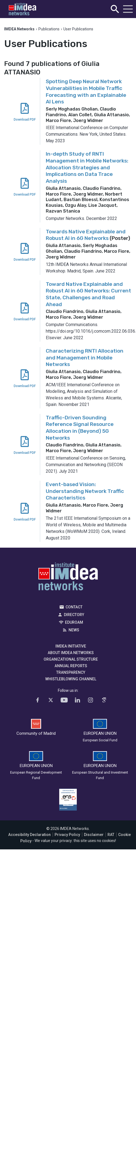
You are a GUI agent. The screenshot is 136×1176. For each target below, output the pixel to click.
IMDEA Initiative (70, 646)
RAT (110, 834)
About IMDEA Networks (71, 653)
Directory (74, 614)
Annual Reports (71, 666)
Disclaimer (94, 834)
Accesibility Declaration (29, 834)
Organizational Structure (71, 659)
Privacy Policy (67, 834)
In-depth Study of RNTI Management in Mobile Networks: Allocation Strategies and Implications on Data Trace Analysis (87, 167)
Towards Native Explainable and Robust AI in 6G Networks (86, 235)
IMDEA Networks (68, 577)
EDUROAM (74, 622)
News (74, 630)
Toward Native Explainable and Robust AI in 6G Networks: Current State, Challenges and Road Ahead (88, 294)
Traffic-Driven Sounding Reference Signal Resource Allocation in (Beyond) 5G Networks (80, 427)
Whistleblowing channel (70, 679)
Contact (74, 607)
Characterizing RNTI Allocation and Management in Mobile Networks (84, 357)
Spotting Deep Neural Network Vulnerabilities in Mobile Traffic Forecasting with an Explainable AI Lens (86, 91)
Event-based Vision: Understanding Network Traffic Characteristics (85, 491)
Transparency (70, 672)
